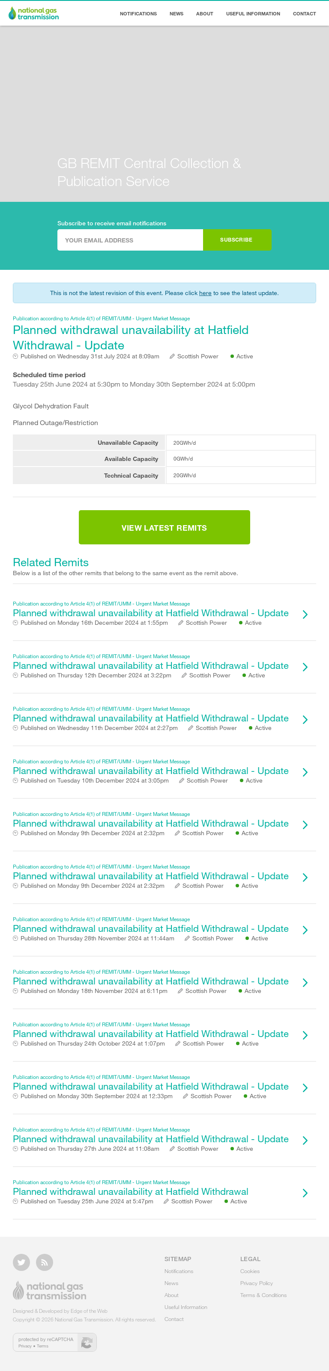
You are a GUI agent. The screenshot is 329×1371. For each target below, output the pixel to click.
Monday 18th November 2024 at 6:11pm (94, 991)
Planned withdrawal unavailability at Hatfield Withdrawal (154, 1188)
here (205, 292)
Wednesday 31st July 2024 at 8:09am (90, 356)
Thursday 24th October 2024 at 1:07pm (93, 1043)
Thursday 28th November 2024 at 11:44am (97, 938)
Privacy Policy (256, 1282)
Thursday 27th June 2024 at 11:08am (90, 1149)
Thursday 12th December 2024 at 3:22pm (96, 675)
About (204, 13)
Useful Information (253, 13)
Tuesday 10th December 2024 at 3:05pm (95, 780)
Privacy (25, 1346)
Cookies (250, 1271)
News (176, 13)
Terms (42, 1346)
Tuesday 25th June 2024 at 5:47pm (87, 1201)
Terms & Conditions (263, 1294)
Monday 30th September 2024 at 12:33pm (97, 1096)
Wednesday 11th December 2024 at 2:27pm (99, 728)
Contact (304, 13)
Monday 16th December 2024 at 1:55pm (94, 623)
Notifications (138, 13)
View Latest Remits (164, 527)
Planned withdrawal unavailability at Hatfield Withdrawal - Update (154, 333)
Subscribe (236, 239)
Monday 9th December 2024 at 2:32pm (92, 833)
